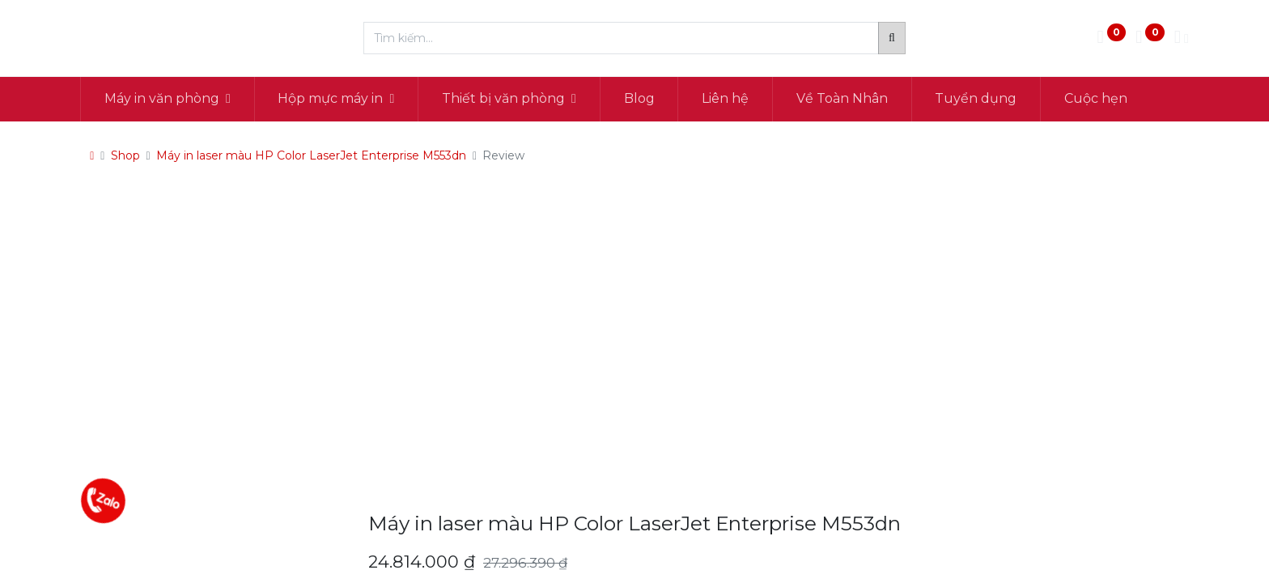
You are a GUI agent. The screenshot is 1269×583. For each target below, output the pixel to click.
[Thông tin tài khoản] (1181, 38)
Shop (125, 155)
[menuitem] (639, 99)
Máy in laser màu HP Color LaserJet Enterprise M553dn (311, 155)
